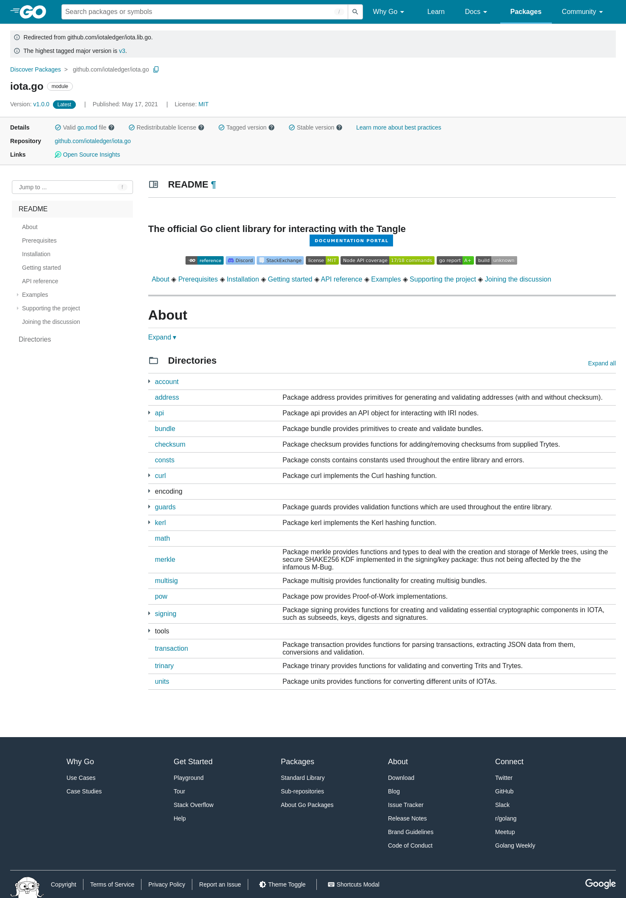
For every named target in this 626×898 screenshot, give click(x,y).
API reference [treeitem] (40, 281)
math (162, 538)
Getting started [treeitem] (41, 267)
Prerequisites (198, 279)
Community (584, 12)
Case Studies (84, 791)
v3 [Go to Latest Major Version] (122, 50)
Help (180, 818)
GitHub (504, 791)
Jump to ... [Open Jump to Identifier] (33, 187)
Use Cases (80, 777)
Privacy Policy (166, 884)
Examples (386, 279)
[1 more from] (149, 475)
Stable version (315, 127)
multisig (166, 580)
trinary (164, 665)
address (167, 397)
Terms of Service (112, 884)
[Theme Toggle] (282, 884)
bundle (165, 428)
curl (160, 475)
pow (161, 596)
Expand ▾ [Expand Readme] (162, 337)
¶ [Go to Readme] (213, 184)
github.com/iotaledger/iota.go (111, 69)
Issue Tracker (406, 804)
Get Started (193, 761)
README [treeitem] (33, 209)
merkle (165, 559)
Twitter (503, 777)
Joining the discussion (518, 279)
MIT (203, 104)
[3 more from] (149, 491)
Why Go (390, 12)
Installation (243, 279)
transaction (171, 648)
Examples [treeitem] (35, 294)
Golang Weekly (515, 845)
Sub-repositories (302, 791)
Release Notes (407, 818)
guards (165, 507)
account (167, 381)
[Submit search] (355, 11)
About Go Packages (307, 804)
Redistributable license (166, 127)
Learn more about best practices (398, 127)
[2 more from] (149, 412)
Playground (189, 777)
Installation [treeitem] (36, 254)
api (159, 413)
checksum (170, 444)
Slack (502, 804)
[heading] (35, 12)
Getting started (290, 279)
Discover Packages (35, 69)
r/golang (506, 818)
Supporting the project (443, 279)
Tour (179, 791)
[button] (58, 127)
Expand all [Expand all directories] (602, 363)
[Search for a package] (204, 11)
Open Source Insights (87, 154)
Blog (394, 791)
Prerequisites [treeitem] (39, 240)
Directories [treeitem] (35, 339)
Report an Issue (220, 884)
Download (401, 777)
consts (165, 460)
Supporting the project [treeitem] (51, 308)
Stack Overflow (193, 804)
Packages (526, 11)
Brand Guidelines (410, 832)
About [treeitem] (30, 227)
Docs (477, 12)
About (160, 279)
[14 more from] (149, 381)
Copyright (63, 884)
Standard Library (303, 777)
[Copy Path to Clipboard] (156, 69)
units (162, 681)
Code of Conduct (410, 845)
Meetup (505, 832)
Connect (509, 761)
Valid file (85, 127)
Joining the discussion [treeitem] (51, 321)
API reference (342, 279)
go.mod (87, 127)
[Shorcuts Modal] (353, 884)
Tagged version (246, 127)
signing (166, 613)
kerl (160, 522)
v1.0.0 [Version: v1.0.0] (30, 104)
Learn (436, 11)
